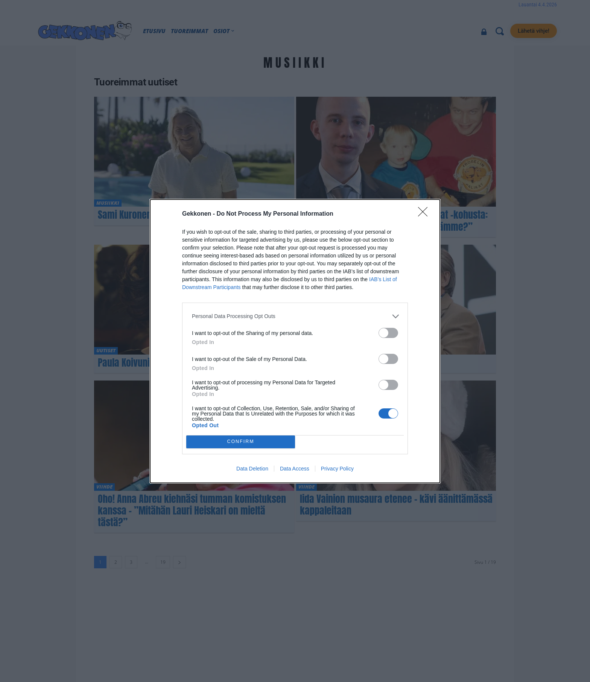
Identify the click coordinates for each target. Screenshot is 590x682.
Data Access (294, 469)
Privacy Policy (337, 469)
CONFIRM (241, 442)
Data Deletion (252, 469)
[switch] (388, 333)
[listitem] (295, 316)
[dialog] (295, 341)
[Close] (425, 214)
